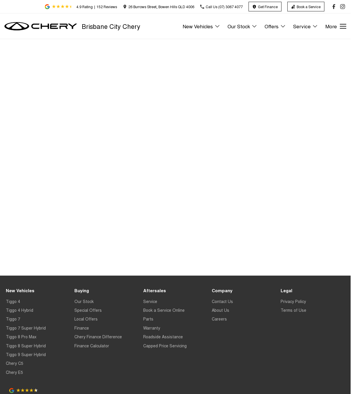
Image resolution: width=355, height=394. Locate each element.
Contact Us (222, 301)
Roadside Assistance (163, 336)
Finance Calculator (91, 346)
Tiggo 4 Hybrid (19, 310)
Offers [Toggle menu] (275, 26)
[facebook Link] (333, 6)
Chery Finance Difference (98, 336)
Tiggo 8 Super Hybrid (26, 346)
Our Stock (84, 301)
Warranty (151, 328)
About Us (220, 310)
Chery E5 (14, 372)
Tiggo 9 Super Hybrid (26, 354)
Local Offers (86, 319)
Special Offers (88, 310)
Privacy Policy (293, 301)
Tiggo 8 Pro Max (21, 336)
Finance (81, 328)
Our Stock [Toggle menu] (242, 26)
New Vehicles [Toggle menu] (201, 26)
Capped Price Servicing (165, 346)
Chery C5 (14, 363)
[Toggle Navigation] (335, 26)
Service (150, 301)
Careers (219, 319)
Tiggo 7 (13, 319)
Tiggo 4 (13, 301)
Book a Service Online (164, 310)
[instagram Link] (342, 6)
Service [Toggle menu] (305, 26)
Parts (148, 319)
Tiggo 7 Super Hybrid (26, 328)
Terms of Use (293, 310)
